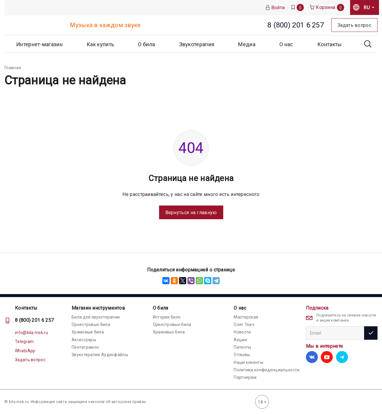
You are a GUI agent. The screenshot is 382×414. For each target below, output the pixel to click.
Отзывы (242, 354)
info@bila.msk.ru (31, 332)
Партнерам (245, 377)
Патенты (242, 347)
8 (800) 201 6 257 (34, 320)
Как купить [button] (100, 44)
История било (167, 317)
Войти (275, 7)
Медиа (246, 44)
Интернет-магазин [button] (39, 44)
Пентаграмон (85, 347)
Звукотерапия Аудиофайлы (100, 354)
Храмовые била (88, 332)
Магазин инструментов (98, 308)
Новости (242, 332)
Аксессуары (84, 339)
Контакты (329, 44)
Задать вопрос (30, 359)
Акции (240, 339)
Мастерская (246, 317)
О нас (240, 308)
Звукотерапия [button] (197, 44)
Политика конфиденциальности (266, 369)
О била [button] (146, 44)
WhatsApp (25, 350)
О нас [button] (286, 44)
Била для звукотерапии (96, 317)
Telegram (24, 341)
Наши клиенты (248, 362)
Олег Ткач (244, 324)
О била (160, 308)
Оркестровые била (91, 324)
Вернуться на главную (191, 212)
